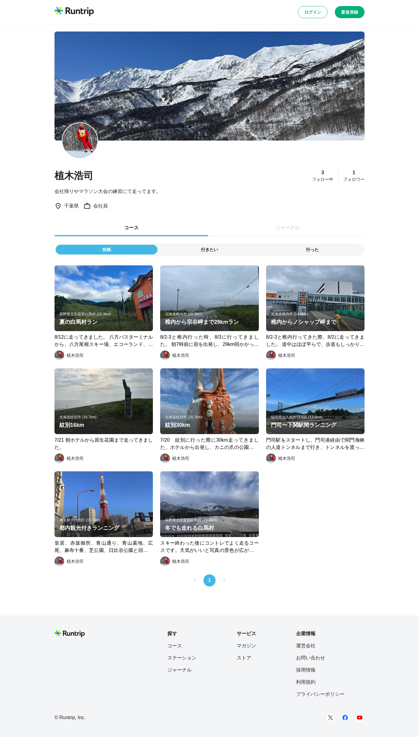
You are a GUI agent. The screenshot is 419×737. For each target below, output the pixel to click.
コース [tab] (131, 227)
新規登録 (349, 12)
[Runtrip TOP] (74, 12)
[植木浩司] (69, 355)
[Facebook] (345, 717)
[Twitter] (330, 717)
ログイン (312, 12)
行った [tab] (312, 249)
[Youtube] (360, 717)
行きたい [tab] (209, 249)
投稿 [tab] (106, 249)
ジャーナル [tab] (287, 227)
